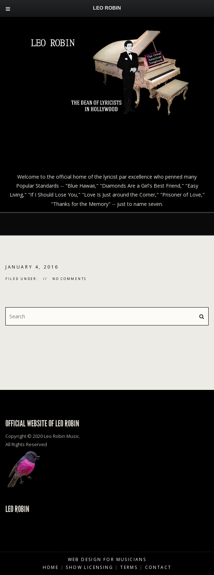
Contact (158, 567)
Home (51, 567)
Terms (129, 567)
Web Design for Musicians (107, 559)
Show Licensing (89, 567)
